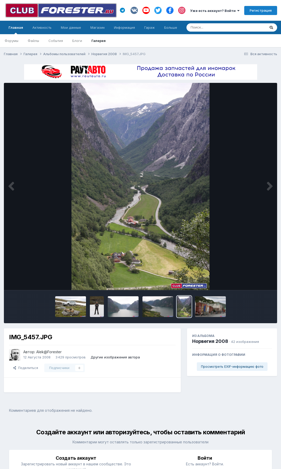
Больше (170, 27)
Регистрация (261, 10)
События (55, 41)
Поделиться (25, 368)
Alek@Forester (49, 352)
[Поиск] (216, 27)
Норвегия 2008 (210, 341)
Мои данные (71, 27)
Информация (124, 27)
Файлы (33, 41)
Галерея (98, 41)
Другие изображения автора (115, 357)
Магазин (97, 27)
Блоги (77, 41)
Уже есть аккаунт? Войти (215, 11)
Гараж (149, 27)
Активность (42, 27)
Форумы (11, 41)
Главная (16, 29)
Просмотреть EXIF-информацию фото (232, 366)
